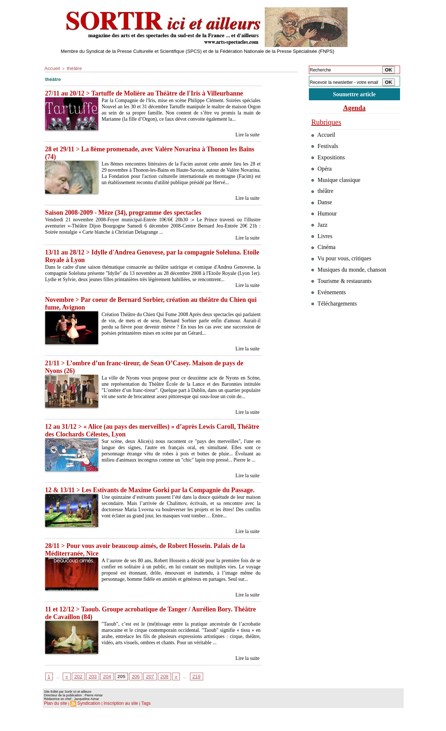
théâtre (70, 68)
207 (141, 699)
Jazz (320, 235)
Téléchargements (335, 322)
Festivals (325, 148)
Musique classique (337, 186)
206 (128, 699)
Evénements (329, 310)
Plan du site (54, 726)
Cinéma (324, 260)
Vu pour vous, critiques (343, 272)
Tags (137, 726)
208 (154, 699)
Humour (325, 223)
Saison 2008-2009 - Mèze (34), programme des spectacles (128, 213)
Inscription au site (115, 726)
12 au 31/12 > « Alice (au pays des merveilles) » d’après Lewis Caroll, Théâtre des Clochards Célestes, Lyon (146, 442)
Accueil (50, 68)
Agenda (354, 109)
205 (115, 699)
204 (102, 699)
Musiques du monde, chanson (351, 285)
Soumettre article (354, 94)
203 (89, 699)
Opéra (322, 173)
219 (184, 699)
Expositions (329, 161)
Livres (322, 248)
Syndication (85, 726)
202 (76, 699)
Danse (322, 210)
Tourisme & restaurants (343, 297)
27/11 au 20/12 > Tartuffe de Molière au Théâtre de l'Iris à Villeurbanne (150, 92)
